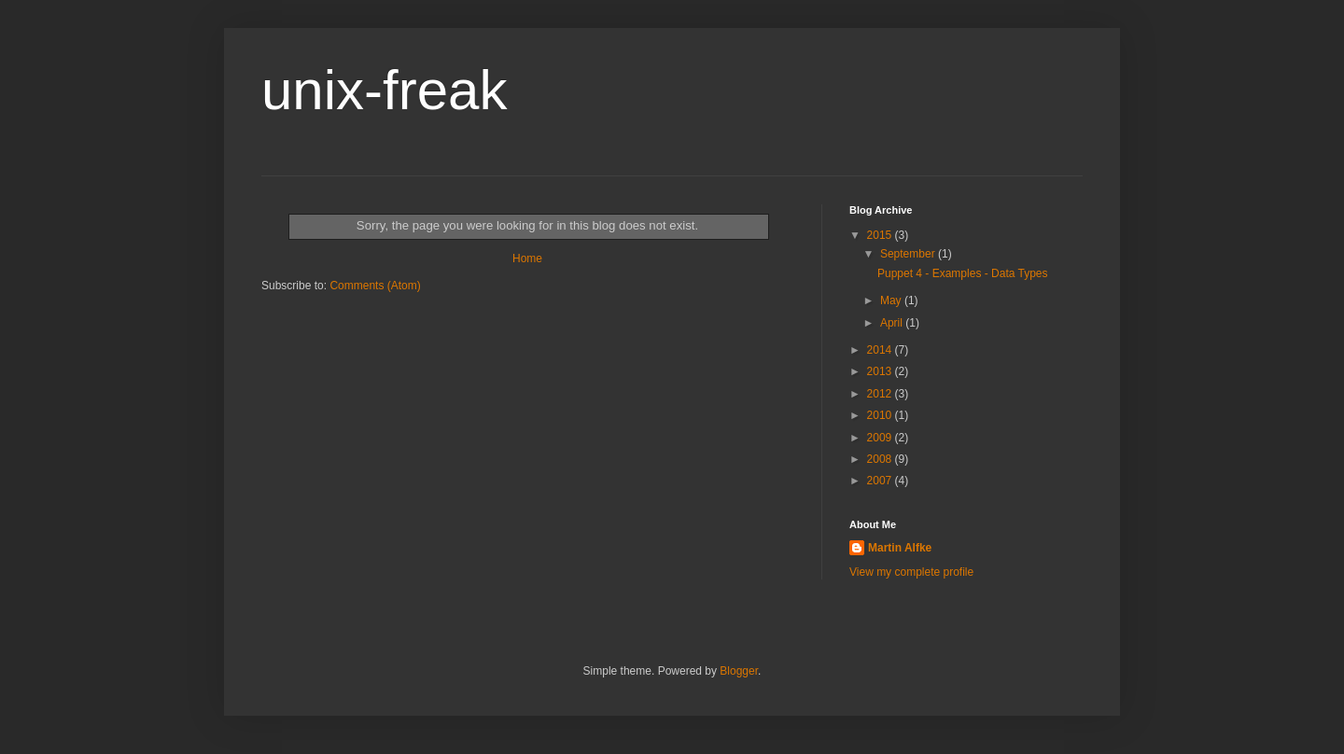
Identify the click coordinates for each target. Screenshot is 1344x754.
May (892, 300)
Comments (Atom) (374, 285)
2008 (881, 459)
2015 (881, 235)
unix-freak (384, 90)
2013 (881, 371)
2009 (881, 437)
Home (527, 258)
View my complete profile (911, 572)
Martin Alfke (899, 547)
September (909, 253)
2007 (881, 480)
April (892, 322)
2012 (881, 393)
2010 (881, 415)
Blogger (739, 670)
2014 (881, 349)
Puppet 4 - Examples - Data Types (962, 273)
